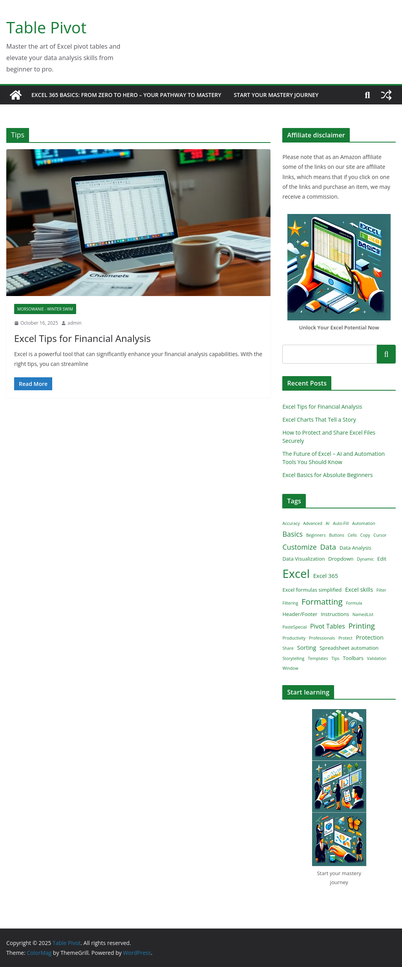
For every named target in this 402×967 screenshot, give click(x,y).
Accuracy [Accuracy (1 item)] (291, 523)
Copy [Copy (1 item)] (365, 535)
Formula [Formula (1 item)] (354, 603)
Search (386, 354)
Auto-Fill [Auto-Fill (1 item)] (341, 523)
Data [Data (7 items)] (328, 547)
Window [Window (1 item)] (290, 668)
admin (75, 323)
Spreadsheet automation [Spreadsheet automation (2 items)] (349, 647)
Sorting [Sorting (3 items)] (306, 647)
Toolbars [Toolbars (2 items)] (353, 658)
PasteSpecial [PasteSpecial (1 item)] (294, 627)
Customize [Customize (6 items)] (299, 547)
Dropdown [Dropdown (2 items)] (340, 558)
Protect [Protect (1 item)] (345, 638)
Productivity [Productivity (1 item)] (293, 638)
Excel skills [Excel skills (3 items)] (359, 589)
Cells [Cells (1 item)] (352, 535)
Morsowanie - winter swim (45, 309)
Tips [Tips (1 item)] (335, 658)
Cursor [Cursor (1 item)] (379, 535)
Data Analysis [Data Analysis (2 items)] (355, 547)
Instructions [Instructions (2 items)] (335, 614)
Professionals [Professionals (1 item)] (322, 638)
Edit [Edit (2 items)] (381, 558)
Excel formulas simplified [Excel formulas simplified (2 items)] (312, 589)
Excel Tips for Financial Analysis (82, 338)
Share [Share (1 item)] (288, 648)
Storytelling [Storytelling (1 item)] (293, 658)
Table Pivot (46, 27)
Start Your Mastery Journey (276, 95)
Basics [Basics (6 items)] (292, 534)
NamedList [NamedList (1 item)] (363, 614)
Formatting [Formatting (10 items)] (322, 601)
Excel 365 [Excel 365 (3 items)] (325, 575)
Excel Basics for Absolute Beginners (327, 475)
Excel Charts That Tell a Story (319, 419)
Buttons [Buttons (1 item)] (336, 535)
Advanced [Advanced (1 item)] (312, 523)
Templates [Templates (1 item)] (318, 658)
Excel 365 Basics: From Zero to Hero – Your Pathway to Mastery (126, 95)
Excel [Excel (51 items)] (296, 573)
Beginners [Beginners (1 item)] (316, 535)
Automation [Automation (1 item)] (363, 523)
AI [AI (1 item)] (328, 523)
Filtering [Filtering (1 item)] (290, 603)
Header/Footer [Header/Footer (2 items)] (299, 614)
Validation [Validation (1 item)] (377, 658)
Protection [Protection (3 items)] (370, 637)
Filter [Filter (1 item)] (381, 590)
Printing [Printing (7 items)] (361, 626)
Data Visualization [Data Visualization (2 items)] (303, 558)
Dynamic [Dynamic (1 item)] (365, 559)
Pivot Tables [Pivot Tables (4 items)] (327, 626)
